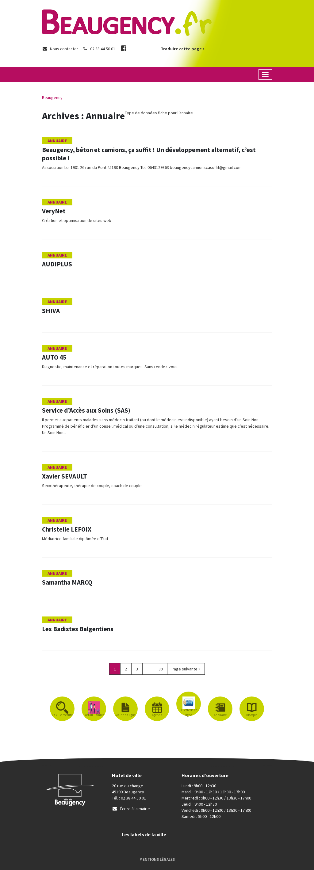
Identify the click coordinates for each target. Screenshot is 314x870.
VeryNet (54, 211)
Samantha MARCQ (68, 582)
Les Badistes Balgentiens (77, 629)
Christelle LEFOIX (66, 529)
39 (161, 669)
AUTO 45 (54, 357)
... (148, 669)
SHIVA (51, 311)
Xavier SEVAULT (64, 476)
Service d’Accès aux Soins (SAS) (86, 410)
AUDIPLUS (57, 264)
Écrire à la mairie (131, 808)
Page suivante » (186, 669)
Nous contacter (60, 49)
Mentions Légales (157, 859)
